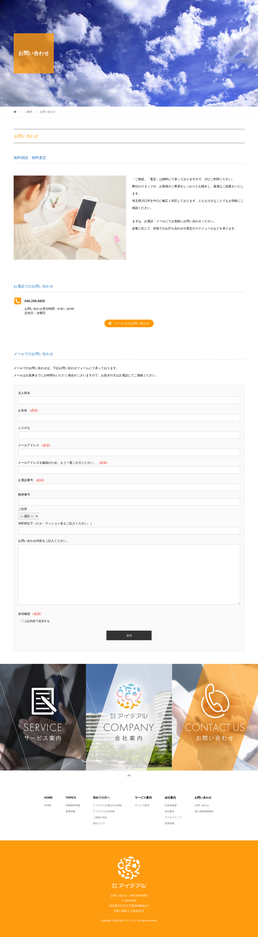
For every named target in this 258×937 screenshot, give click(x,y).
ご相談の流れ (100, 817)
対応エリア (99, 823)
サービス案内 (179, 7)
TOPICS (127, 7)
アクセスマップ (173, 817)
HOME (106, 7)
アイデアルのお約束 (104, 811)
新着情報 (70, 811)
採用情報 (169, 823)
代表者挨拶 (171, 805)
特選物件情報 (73, 805)
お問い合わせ (230, 7)
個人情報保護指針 (204, 811)
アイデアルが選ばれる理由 (107, 805)
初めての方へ (151, 7)
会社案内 (205, 7)
